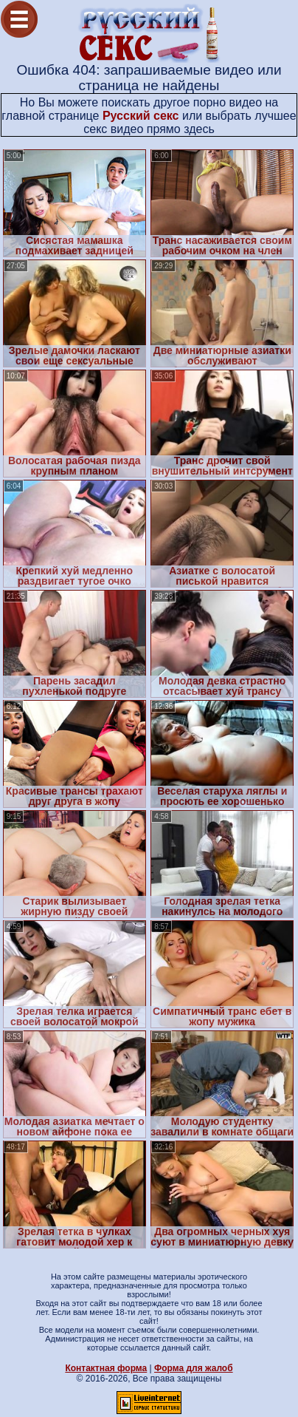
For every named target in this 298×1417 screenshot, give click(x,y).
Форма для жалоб (193, 1368)
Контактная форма (106, 1368)
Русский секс (141, 115)
